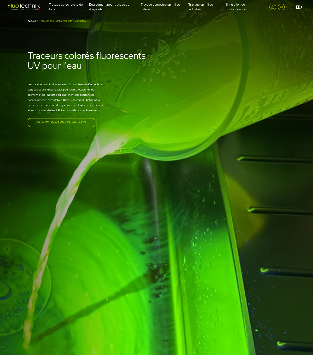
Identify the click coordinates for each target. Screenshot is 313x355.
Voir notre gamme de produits (61, 122)
